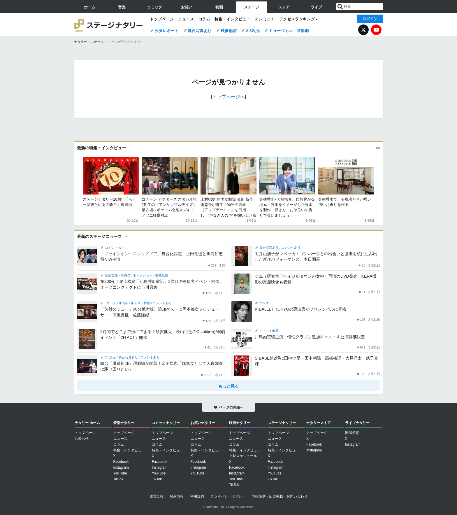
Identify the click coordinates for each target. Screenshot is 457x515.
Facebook (121, 462)
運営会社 (157, 496)
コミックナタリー (166, 423)
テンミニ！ (265, 19)
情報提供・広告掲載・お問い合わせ (279, 496)
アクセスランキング (297, 19)
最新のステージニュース (99, 236)
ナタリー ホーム (87, 423)
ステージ (97, 41)
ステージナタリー (109, 25)
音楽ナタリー (123, 423)
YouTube (376, 29)
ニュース (186, 19)
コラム (204, 19)
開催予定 (352, 433)
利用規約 (197, 496)
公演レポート (167, 31)
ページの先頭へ (231, 407)
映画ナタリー (239, 423)
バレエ (264, 303)
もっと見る (228, 386)
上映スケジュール (243, 456)
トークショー (142, 275)
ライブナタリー (357, 423)
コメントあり (114, 247)
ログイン (369, 19)
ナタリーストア (318, 423)
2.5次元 (253, 31)
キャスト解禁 (140, 303)
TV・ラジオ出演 (116, 303)
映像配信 (229, 31)
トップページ (162, 19)
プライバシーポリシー (227, 496)
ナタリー (80, 41)
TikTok (118, 479)
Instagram (121, 467)
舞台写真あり (200, 31)
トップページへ (228, 96)
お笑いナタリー (203, 423)
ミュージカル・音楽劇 (289, 31)
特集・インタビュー (232, 19)
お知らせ (82, 439)
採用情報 (177, 496)
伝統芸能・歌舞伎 (118, 275)
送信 (340, 7)
